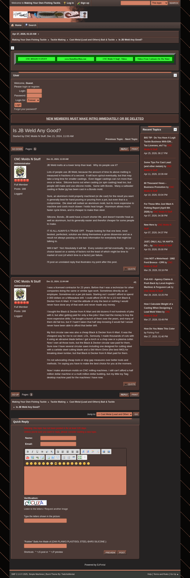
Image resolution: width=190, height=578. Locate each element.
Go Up (15, 395)
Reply (124, 149)
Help (150, 574)
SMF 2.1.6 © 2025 (19, 574)
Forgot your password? (25, 109)
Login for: (21, 100)
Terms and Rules (160, 574)
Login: (22, 90)
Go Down (17, 149)
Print (135, 149)
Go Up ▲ (174, 574)
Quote (129, 269)
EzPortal (101, 565)
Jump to (91, 414)
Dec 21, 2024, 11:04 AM (57, 281)
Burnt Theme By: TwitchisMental (60, 574)
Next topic (131, 139)
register (35, 86)
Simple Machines (36, 574)
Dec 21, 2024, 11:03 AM (57, 159)
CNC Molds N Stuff (27, 159)
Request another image (56, 509)
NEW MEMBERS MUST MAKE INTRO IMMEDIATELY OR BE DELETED (95, 118)
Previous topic (114, 139)
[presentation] (52, 531)
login (25, 86)
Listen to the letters (33, 509)
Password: (20, 95)
